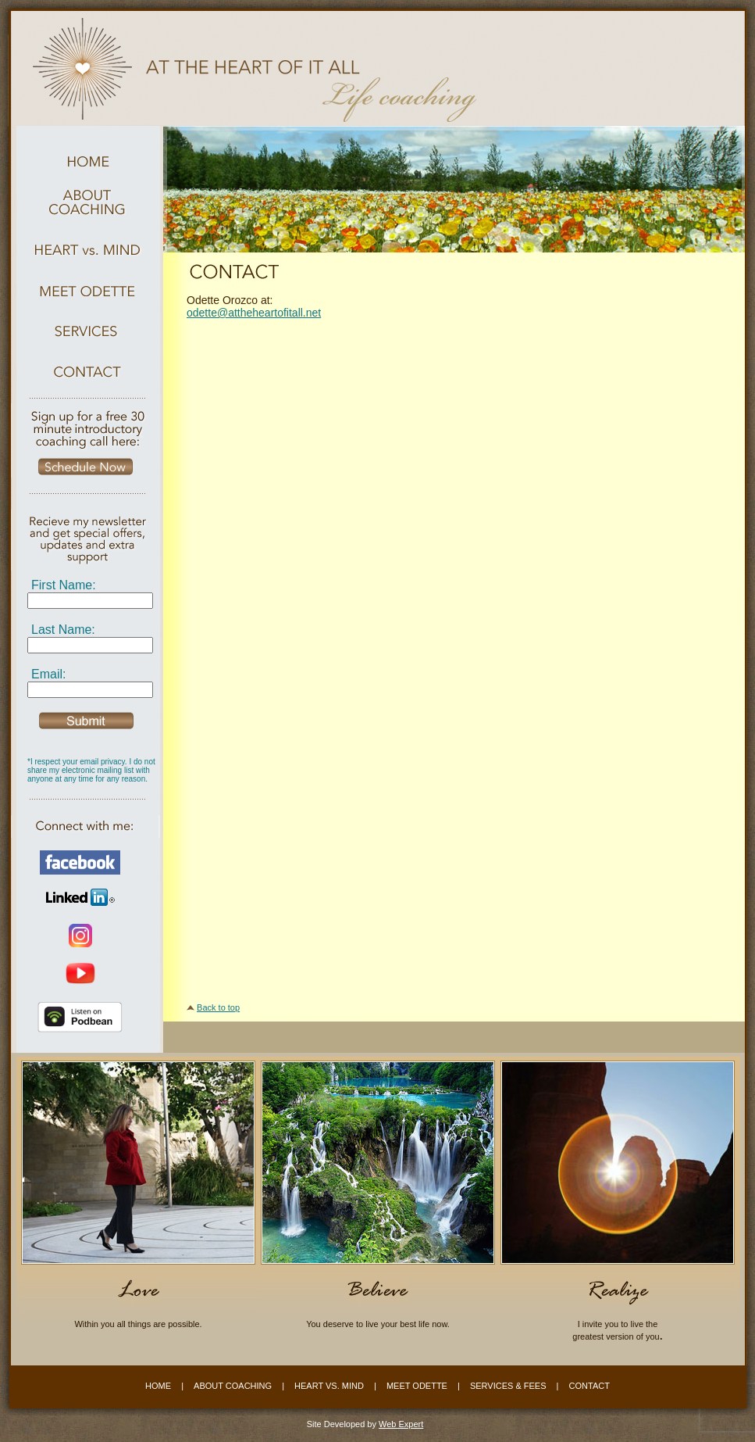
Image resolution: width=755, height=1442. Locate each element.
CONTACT (589, 1385)
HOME (158, 1385)
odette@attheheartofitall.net (254, 312)
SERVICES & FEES (508, 1385)
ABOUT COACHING (233, 1385)
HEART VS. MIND (329, 1385)
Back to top (218, 1007)
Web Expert (401, 1424)
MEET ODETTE (416, 1385)
